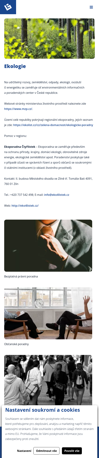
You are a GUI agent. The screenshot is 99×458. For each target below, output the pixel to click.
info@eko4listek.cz (56, 195)
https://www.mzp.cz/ (18, 109)
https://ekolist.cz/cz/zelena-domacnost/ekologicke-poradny (53, 125)
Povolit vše (71, 451)
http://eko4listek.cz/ (25, 206)
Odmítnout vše (46, 451)
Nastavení (24, 451)
